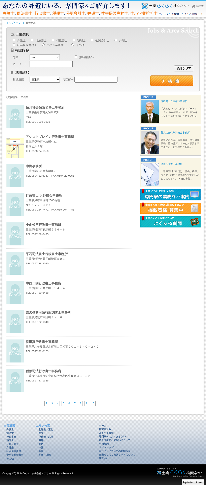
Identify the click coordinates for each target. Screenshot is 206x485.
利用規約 (104, 443)
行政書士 (62, 40)
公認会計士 (102, 40)
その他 (80, 45)
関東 (41, 433)
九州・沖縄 (45, 455)
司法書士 (41, 40)
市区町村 (68, 79)
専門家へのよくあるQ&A (112, 436)
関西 (41, 444)
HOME (200, 6)
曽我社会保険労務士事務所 (175, 132)
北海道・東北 (46, 429)
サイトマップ (106, 447)
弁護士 (21, 40)
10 (92, 403)
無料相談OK (85, 57)
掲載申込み (105, 429)
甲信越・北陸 (46, 436)
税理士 (81, 40)
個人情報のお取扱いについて (114, 440)
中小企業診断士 (56, 45)
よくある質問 (106, 433)
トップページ (13, 22)
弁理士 (123, 40)
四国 (41, 451)
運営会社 (104, 458)
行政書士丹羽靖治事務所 (174, 101)
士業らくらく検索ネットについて (117, 454)
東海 (41, 440)
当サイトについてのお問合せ (114, 451)
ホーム (102, 425)
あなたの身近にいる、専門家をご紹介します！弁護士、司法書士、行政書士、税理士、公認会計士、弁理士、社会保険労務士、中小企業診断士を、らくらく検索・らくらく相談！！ (165, 6)
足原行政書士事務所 (171, 164)
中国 (41, 447)
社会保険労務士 (27, 45)
